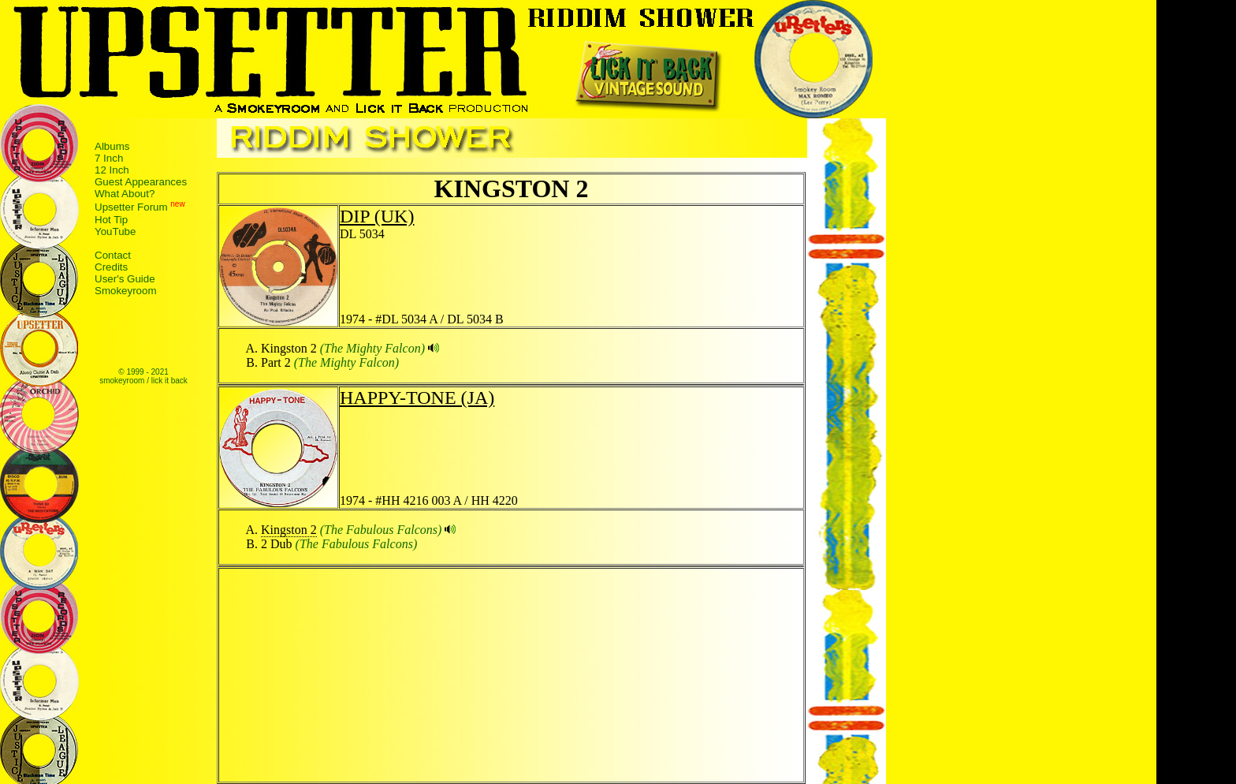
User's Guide (125, 279)
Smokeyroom (126, 291)
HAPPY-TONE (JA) (417, 397)
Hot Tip (111, 220)
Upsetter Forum (131, 208)
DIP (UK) (377, 216)
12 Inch (112, 170)
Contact (113, 255)
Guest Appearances (141, 182)
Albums (112, 146)
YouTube (115, 231)
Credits (111, 267)
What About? (124, 194)
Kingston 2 (289, 529)
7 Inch (109, 158)
